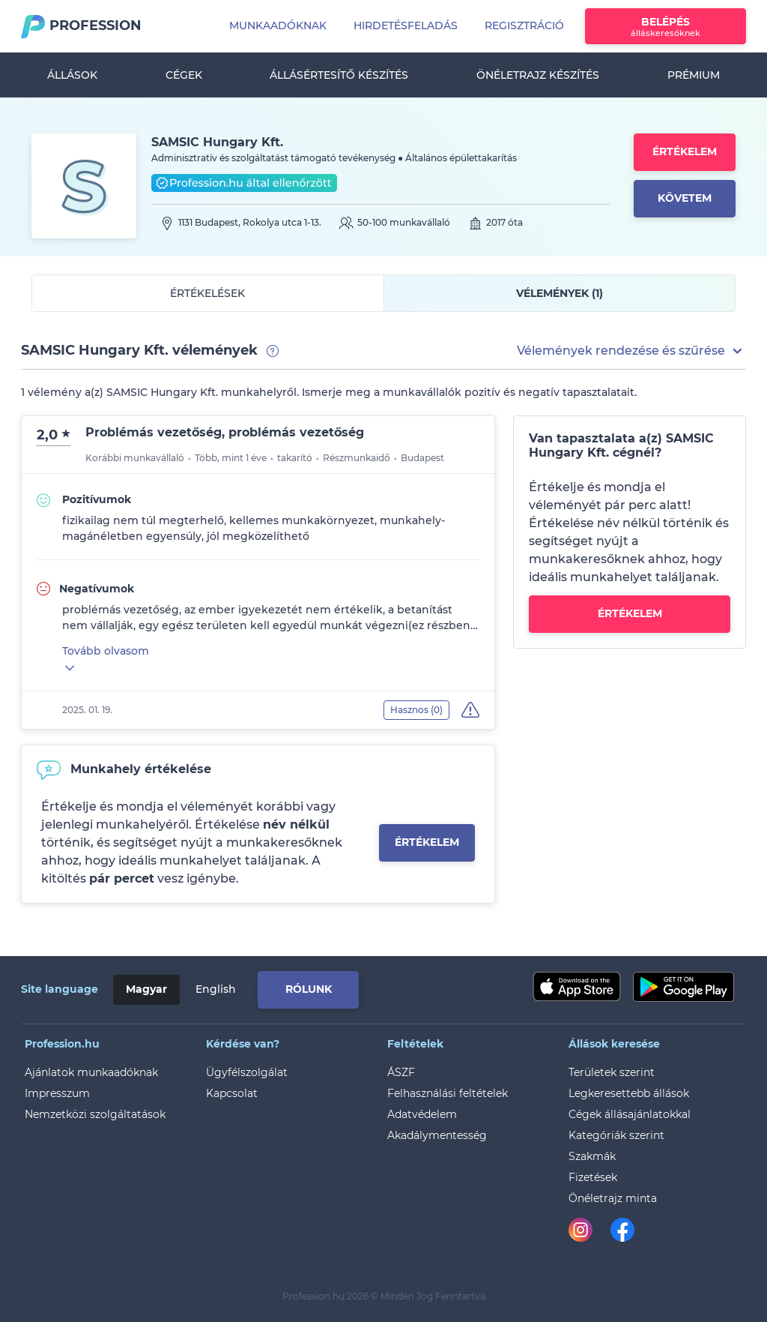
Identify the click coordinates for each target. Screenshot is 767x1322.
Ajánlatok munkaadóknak (91, 1072)
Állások (72, 75)
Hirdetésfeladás (406, 25)
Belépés (665, 26)
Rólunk (308, 989)
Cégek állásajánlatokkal (630, 1114)
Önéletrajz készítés (537, 75)
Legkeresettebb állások (629, 1093)
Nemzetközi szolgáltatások (95, 1114)
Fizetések (593, 1177)
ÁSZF (401, 1072)
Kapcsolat (232, 1093)
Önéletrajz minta (613, 1198)
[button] (631, 351)
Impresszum (57, 1093)
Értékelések (207, 293)
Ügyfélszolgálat (247, 1072)
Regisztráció (524, 25)
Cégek (184, 75)
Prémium (693, 75)
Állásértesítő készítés (339, 75)
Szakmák (592, 1156)
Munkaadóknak (278, 25)
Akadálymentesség (437, 1135)
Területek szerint (612, 1072)
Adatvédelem (422, 1114)
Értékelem (684, 151)
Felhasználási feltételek (447, 1093)
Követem (685, 198)
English (215, 989)
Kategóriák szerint (616, 1135)
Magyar (146, 989)
